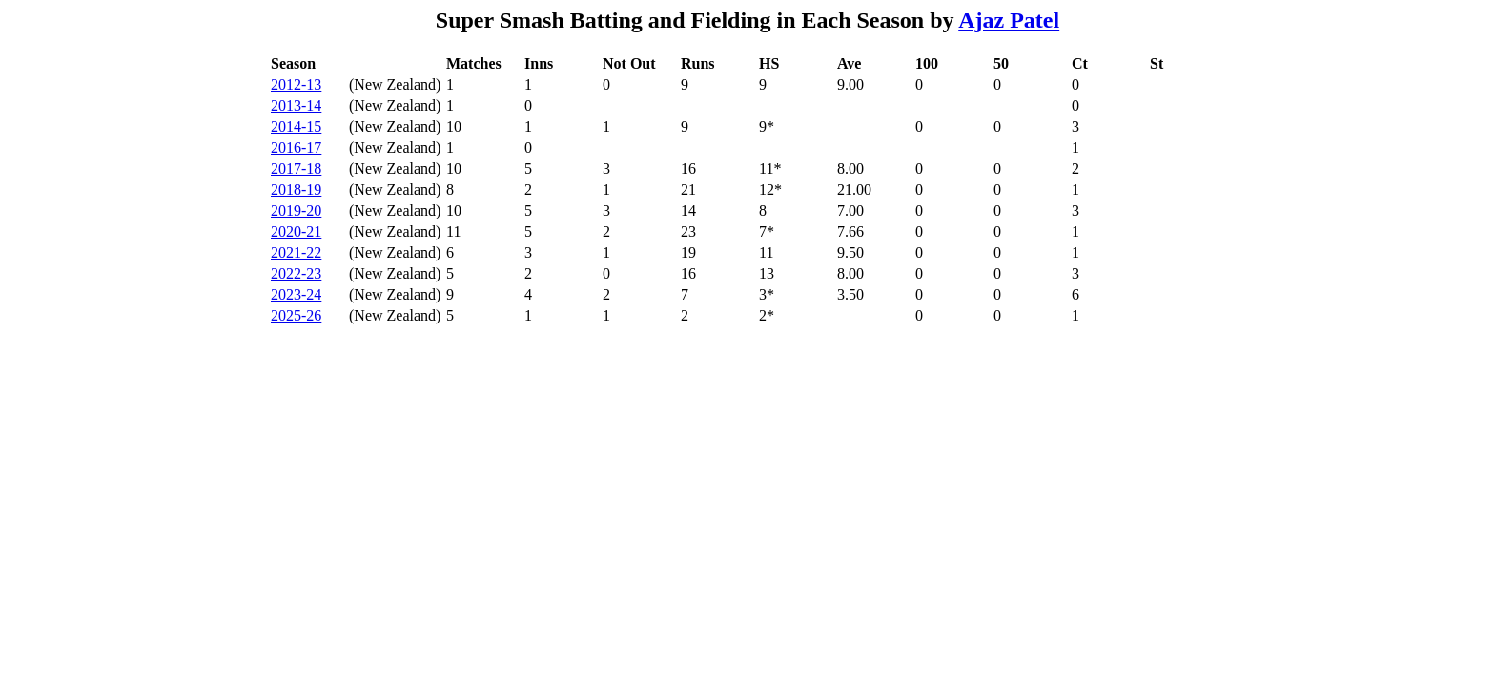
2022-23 (296, 273)
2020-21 (296, 231)
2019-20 (296, 210)
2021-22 (296, 252)
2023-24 (296, 294)
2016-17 (296, 147)
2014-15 (296, 126)
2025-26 (296, 315)
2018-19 (296, 189)
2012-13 (296, 84)
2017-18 (296, 168)
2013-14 (296, 105)
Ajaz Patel (1008, 20)
